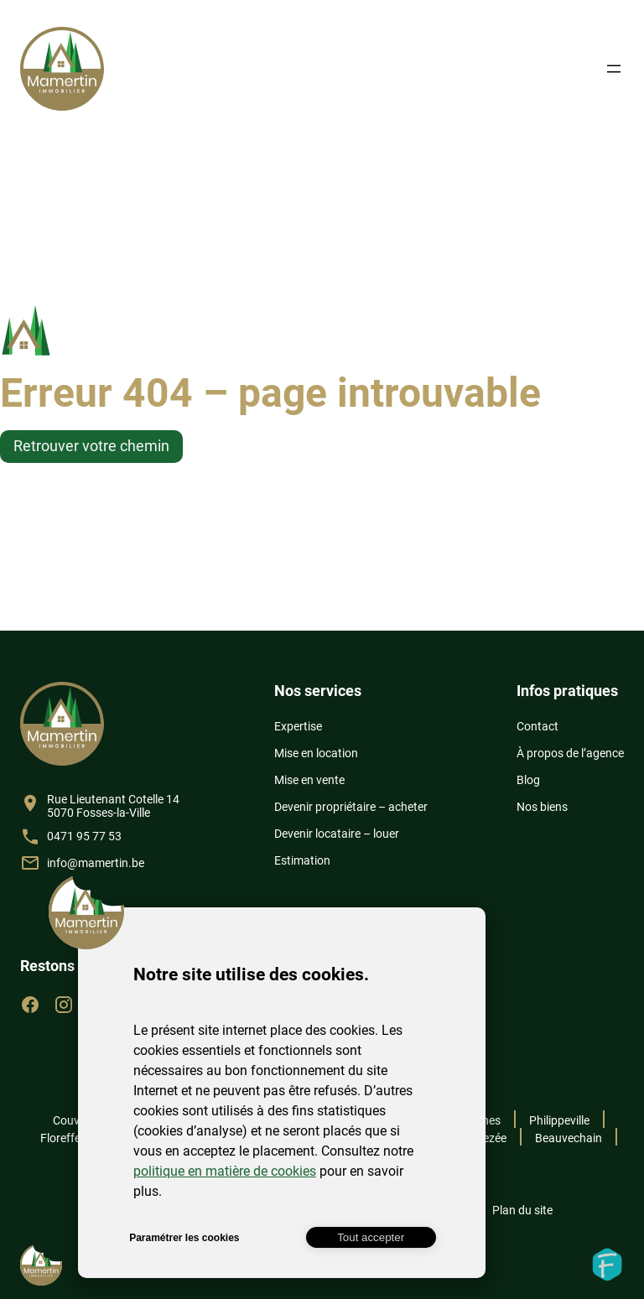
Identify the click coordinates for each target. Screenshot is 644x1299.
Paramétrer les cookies (184, 1238)
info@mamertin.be (95, 863)
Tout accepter (370, 1237)
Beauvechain (568, 1138)
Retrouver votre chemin (91, 446)
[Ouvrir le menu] (614, 69)
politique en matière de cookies (224, 1171)
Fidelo (607, 1264)
